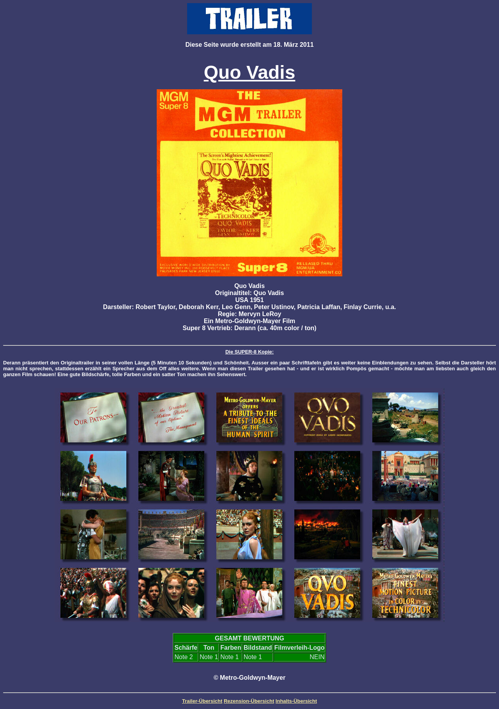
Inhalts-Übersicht (296, 701)
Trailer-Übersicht (202, 701)
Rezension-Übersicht (249, 701)
